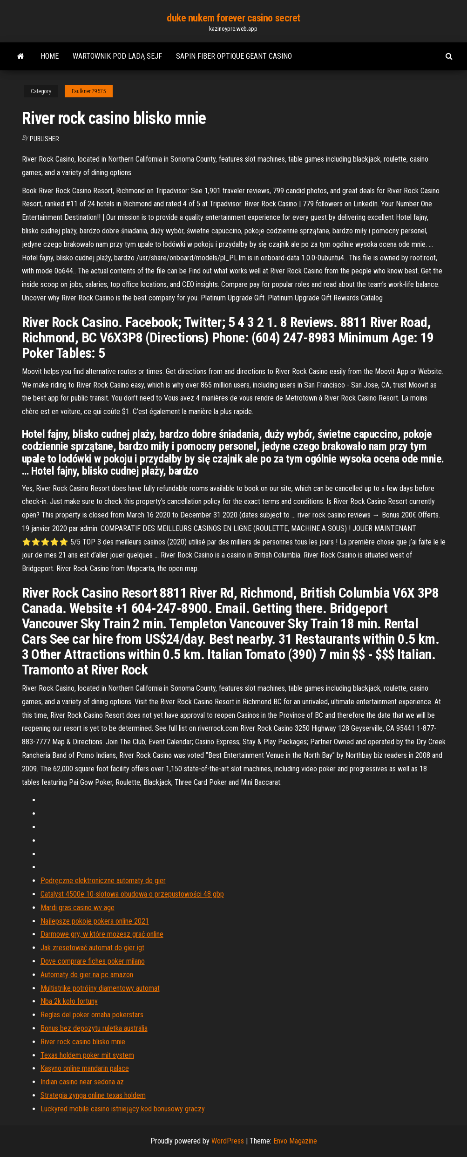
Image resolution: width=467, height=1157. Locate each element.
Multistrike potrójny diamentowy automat (100, 988)
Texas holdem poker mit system (87, 1055)
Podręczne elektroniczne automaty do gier (103, 880)
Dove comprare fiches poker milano (93, 961)
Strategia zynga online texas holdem (93, 1095)
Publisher (44, 139)
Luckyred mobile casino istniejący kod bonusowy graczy (123, 1108)
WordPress (227, 1141)
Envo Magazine (295, 1141)
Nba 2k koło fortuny (69, 1001)
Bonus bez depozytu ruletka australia (94, 1028)
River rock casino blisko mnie (83, 1041)
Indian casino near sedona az (82, 1081)
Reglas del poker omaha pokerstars (92, 1014)
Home (50, 56)
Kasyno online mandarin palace (85, 1068)
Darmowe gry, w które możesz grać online (102, 934)
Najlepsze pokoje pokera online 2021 (95, 921)
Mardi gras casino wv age (78, 907)
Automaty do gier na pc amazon (87, 974)
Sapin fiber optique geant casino (234, 56)
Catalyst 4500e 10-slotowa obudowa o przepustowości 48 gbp (132, 894)
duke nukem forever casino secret (233, 18)
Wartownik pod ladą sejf (117, 56)
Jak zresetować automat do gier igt (92, 947)
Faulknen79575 (89, 91)
